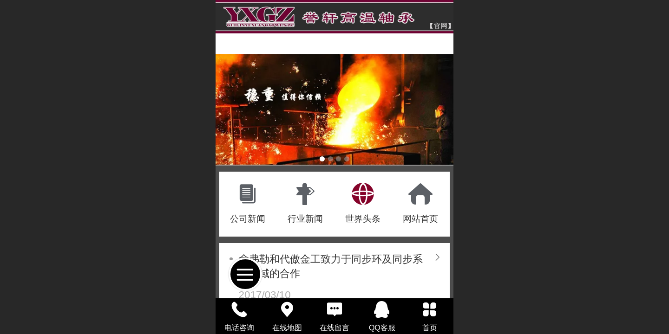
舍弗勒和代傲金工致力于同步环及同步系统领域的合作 (331, 266)
